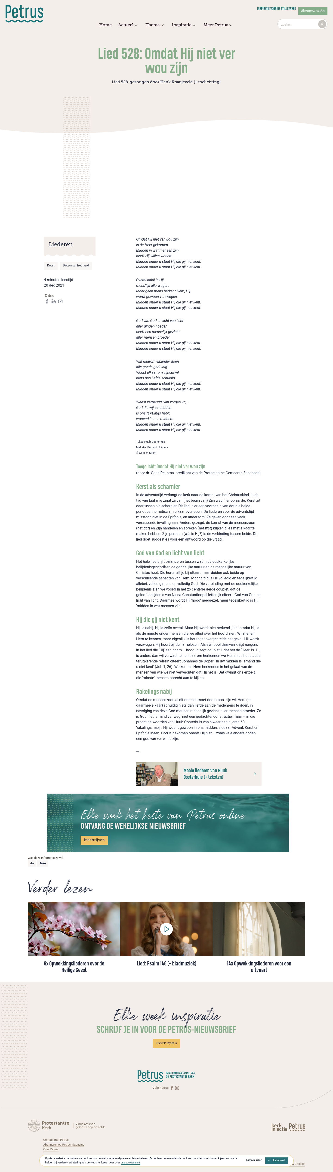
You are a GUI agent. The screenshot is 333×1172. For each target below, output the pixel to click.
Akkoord (276, 1160)
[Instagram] (177, 1088)
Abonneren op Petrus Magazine (65, 1144)
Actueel (127, 25)
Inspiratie (183, 25)
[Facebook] (172, 1088)
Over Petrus (51, 1149)
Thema (154, 25)
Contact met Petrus (56, 1139)
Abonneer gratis (313, 10)
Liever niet (254, 1160)
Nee (43, 863)
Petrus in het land (76, 265)
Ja (32, 863)
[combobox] (302, 24)
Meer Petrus (217, 25)
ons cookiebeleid (131, 1162)
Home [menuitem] (105, 25)
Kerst (51, 265)
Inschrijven (94, 840)
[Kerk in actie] (280, 1127)
